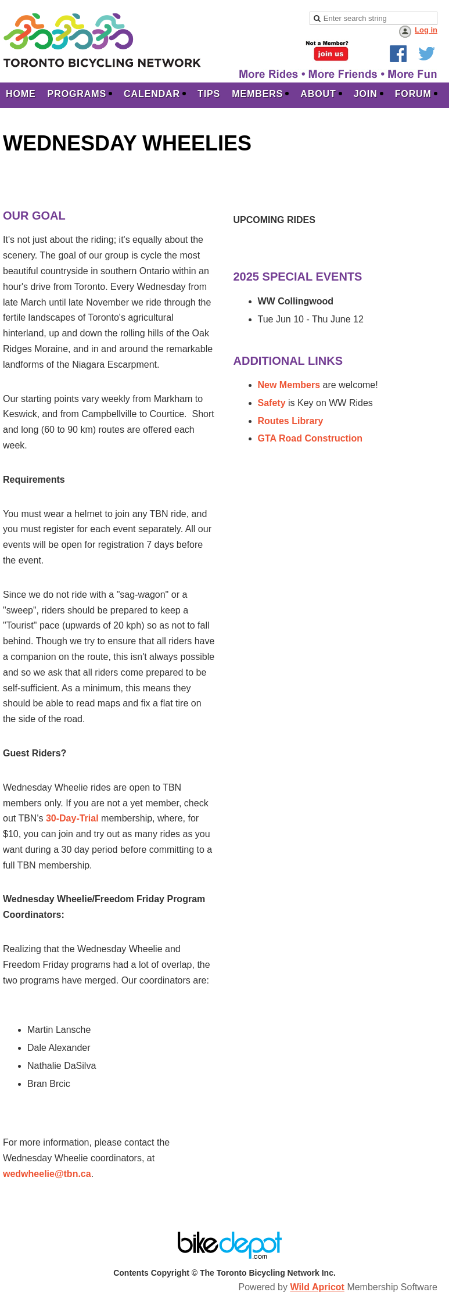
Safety (273, 403)
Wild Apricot (317, 1287)
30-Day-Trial (72, 818)
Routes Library (291, 421)
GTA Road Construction (310, 438)
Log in (426, 30)
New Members (289, 385)
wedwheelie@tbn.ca (47, 1174)
